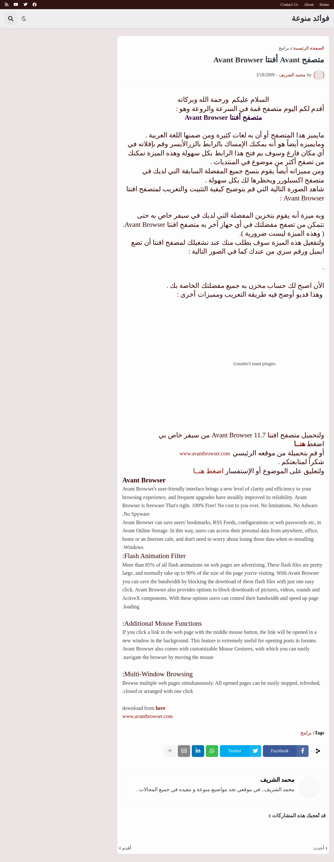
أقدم (126, 848)
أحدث (318, 848)
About (309, 4)
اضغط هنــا (207, 471)
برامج (284, 48)
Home (324, 4)
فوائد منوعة (310, 18)
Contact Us (289, 4)
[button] (24, 18)
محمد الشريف (277, 779)
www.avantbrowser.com (204, 453)
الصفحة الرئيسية (309, 48)
